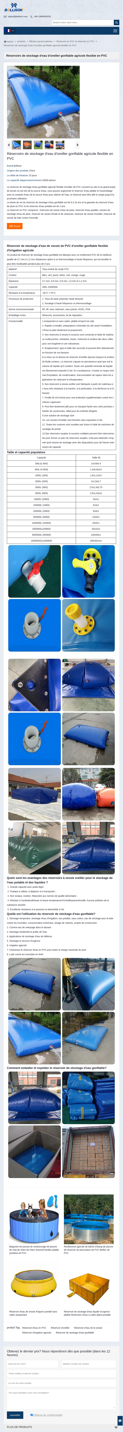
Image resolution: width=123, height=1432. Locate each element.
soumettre (15, 1415)
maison (8, 41)
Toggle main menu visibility (115, 29)
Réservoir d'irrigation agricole (36, 1332)
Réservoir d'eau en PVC (34, 1328)
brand (10, 165)
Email (14, 226)
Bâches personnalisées (41, 41)
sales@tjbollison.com (18, 16)
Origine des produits (18, 170)
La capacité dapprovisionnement (24, 180)
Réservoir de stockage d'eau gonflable (75, 1332)
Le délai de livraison (18, 175)
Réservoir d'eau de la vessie (88, 1328)
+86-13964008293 (42, 16)
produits (21, 41)
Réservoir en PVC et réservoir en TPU (75, 41)
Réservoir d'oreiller (60, 1328)
